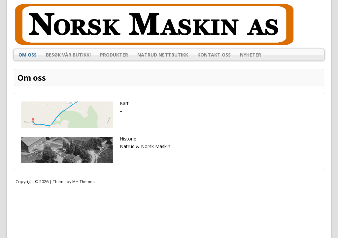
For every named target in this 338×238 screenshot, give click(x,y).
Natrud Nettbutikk (162, 55)
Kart (124, 103)
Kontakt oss (214, 55)
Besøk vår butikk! (68, 55)
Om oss (27, 55)
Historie (128, 139)
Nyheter (250, 55)
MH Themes (83, 181)
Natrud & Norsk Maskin (145, 146)
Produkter (114, 55)
